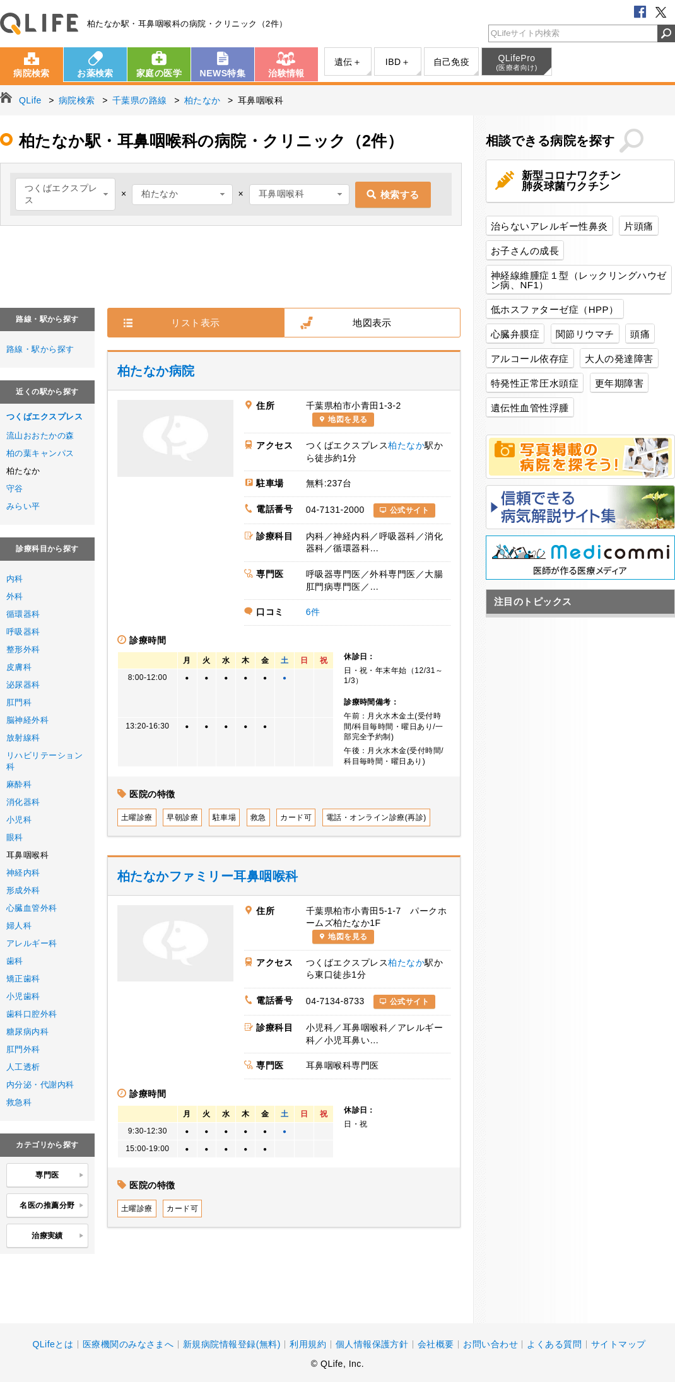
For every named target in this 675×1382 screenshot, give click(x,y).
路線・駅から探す (40, 349)
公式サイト (409, 510)
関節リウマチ (585, 334)
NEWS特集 (223, 73)
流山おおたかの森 (40, 435)
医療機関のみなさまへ (128, 1344)
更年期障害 (619, 383)
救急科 (19, 1102)
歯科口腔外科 (31, 1014)
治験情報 (286, 73)
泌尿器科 (23, 684)
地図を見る (347, 419)
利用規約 (308, 1344)
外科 (14, 596)
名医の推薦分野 (52, 1206)
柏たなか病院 (156, 371)
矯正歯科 (23, 978)
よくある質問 (554, 1344)
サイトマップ (618, 1344)
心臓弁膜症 (515, 334)
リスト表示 (195, 322)
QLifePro (516, 62)
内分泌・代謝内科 (40, 1084)
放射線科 (23, 737)
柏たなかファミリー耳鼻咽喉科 (207, 876)
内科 (14, 578)
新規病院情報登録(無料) (232, 1344)
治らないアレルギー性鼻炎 (549, 226)
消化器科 (23, 802)
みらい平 (23, 506)
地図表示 (372, 322)
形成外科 (23, 890)
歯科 (14, 961)
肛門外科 (23, 1049)
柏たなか (406, 445)
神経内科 (23, 872)
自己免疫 (451, 62)
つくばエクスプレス (44, 416)
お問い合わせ (490, 1344)
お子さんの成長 (525, 250)
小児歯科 (23, 996)
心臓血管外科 (31, 908)
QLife (39, 24)
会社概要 (436, 1344)
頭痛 (640, 334)
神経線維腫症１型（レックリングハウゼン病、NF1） (579, 280)
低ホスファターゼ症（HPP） (555, 309)
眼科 (14, 837)
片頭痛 (638, 226)
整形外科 (23, 649)
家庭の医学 (159, 73)
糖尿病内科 (27, 1031)
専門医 (59, 1176)
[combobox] (65, 194)
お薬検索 (95, 73)
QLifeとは (52, 1344)
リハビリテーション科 (44, 761)
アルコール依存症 (530, 358)
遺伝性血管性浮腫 (530, 407)
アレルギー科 (31, 943)
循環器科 (23, 614)
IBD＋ (397, 62)
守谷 (14, 488)
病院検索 (31, 73)
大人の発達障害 (619, 358)
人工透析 (23, 1067)
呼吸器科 (23, 631)
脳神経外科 (27, 720)
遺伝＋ (347, 62)
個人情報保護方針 (372, 1344)
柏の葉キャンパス (40, 453)
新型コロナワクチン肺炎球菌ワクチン (571, 181)
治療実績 (58, 1236)
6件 (313, 612)
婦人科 (19, 925)
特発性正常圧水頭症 (534, 383)
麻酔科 (19, 784)
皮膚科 (19, 667)
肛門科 (19, 702)
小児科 (19, 819)
